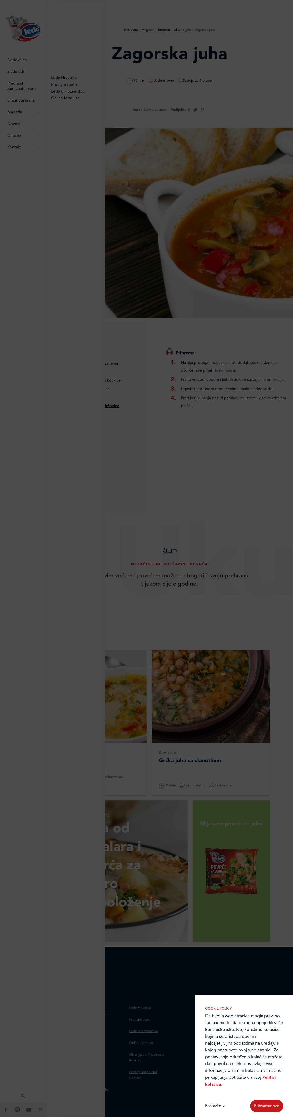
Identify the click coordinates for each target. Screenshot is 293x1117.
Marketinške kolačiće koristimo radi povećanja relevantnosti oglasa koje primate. (244, 908)
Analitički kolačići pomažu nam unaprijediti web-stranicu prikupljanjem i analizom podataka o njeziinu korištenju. (244, 858)
